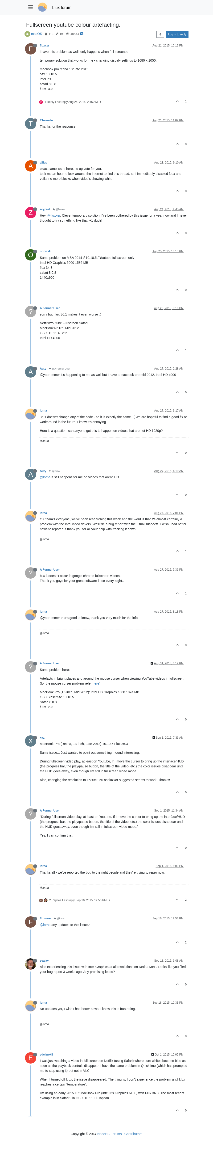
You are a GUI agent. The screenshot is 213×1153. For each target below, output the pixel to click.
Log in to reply (177, 34)
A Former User (50, 308)
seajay (44, 960)
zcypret (45, 209)
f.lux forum (61, 7)
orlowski (46, 251)
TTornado (46, 120)
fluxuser (45, 918)
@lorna (54, 471)
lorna (43, 410)
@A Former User (59, 368)
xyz (42, 737)
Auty (43, 368)
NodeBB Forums (109, 1134)
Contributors (133, 1134)
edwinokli (46, 1054)
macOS (36, 34)
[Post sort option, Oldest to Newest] (160, 34)
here (96, 683)
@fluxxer (59, 209)
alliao (43, 162)
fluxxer (44, 45)
